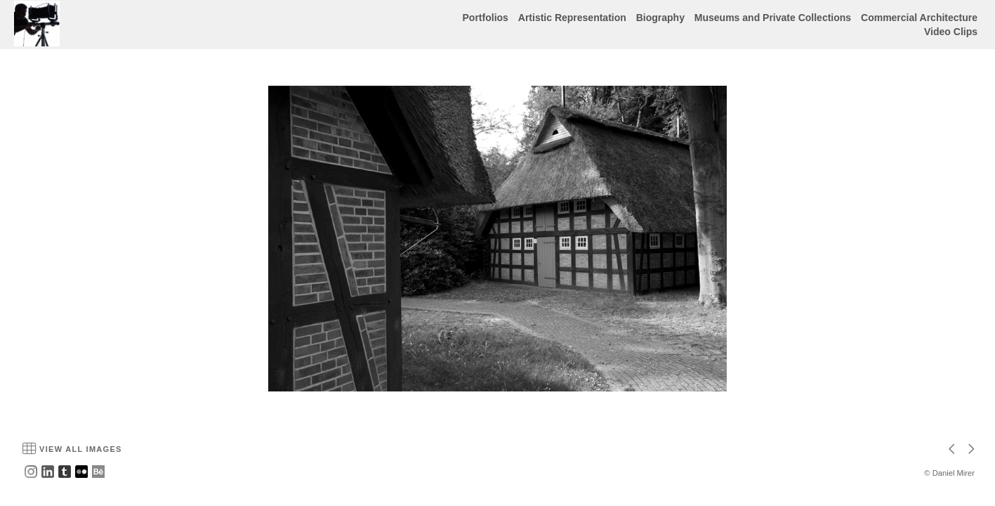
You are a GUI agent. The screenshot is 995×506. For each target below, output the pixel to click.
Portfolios (485, 17)
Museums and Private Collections (772, 17)
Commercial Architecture (919, 17)
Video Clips (950, 31)
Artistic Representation (572, 17)
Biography (660, 17)
